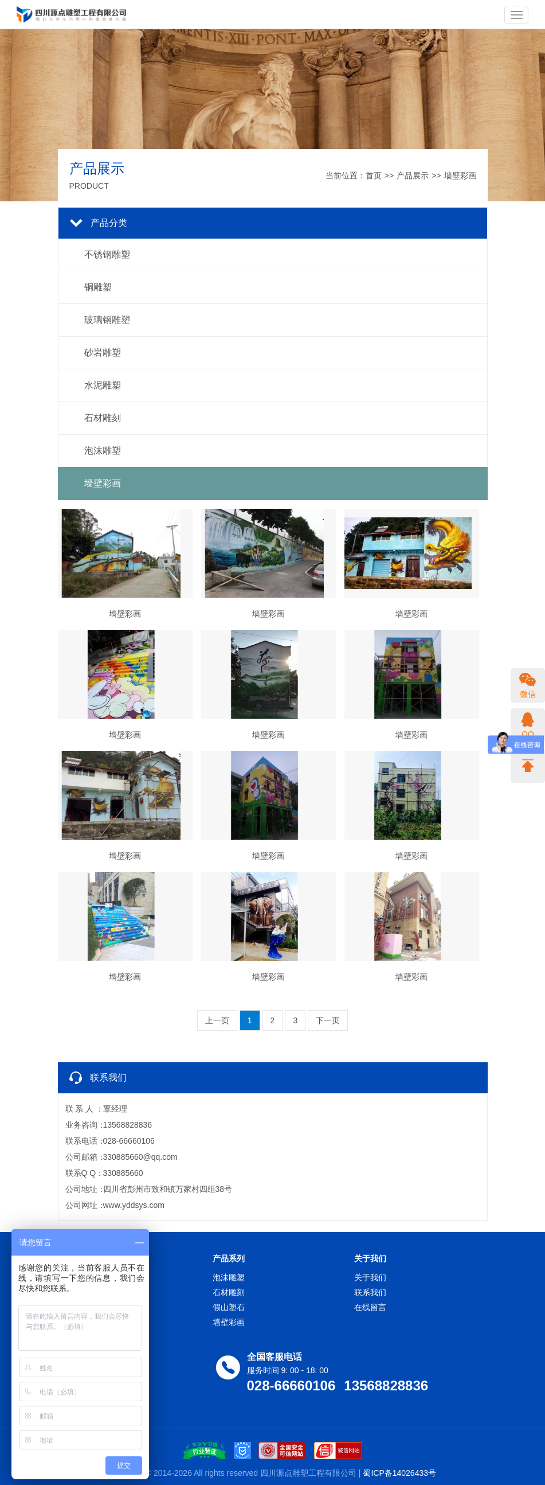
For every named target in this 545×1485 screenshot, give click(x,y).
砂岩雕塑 (102, 352)
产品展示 (413, 175)
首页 (374, 175)
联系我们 (370, 1292)
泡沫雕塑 (102, 450)
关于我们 (370, 1277)
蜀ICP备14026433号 (399, 1473)
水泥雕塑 (102, 385)
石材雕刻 (102, 418)
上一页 (217, 1020)
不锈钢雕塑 (107, 254)
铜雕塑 (98, 287)
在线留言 (370, 1307)
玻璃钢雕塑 (107, 320)
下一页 (328, 1020)
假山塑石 (229, 1307)
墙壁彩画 (460, 175)
